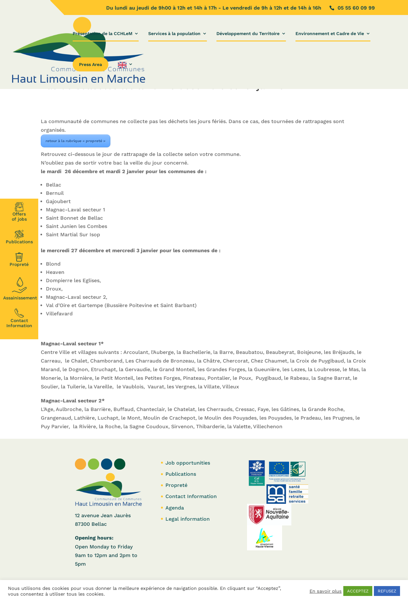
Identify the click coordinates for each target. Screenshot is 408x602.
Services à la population (174, 33)
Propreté (19, 259)
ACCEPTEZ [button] (357, 591)
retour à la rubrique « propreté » (76, 141)
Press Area (90, 64)
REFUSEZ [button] (387, 591)
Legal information (187, 519)
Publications (19, 237)
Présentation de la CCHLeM (102, 33)
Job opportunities (187, 463)
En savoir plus (326, 591)
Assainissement (20, 287)
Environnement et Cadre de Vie (329, 33)
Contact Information (19, 318)
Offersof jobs (19, 212)
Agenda (174, 508)
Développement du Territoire (248, 33)
